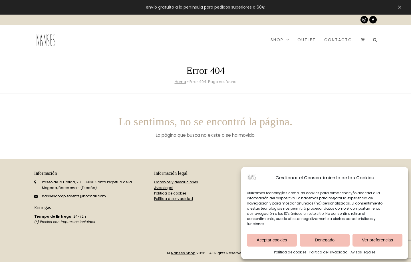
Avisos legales (363, 252)
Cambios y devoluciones (176, 182)
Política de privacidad (173, 198)
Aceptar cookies (272, 239)
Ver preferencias (377, 239)
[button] (362, 40)
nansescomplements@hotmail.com (74, 196)
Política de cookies (290, 252)
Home (180, 81)
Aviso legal (163, 187)
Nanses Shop (183, 253)
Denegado (325, 239)
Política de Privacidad (328, 252)
